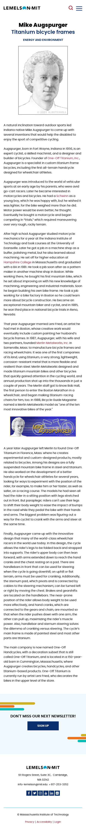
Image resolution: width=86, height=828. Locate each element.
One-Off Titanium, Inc (63, 158)
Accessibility (44, 822)
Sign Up (43, 725)
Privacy (29, 822)
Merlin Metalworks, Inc (52, 343)
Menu (79, 8)
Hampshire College (17, 262)
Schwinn (62, 196)
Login (57, 822)
